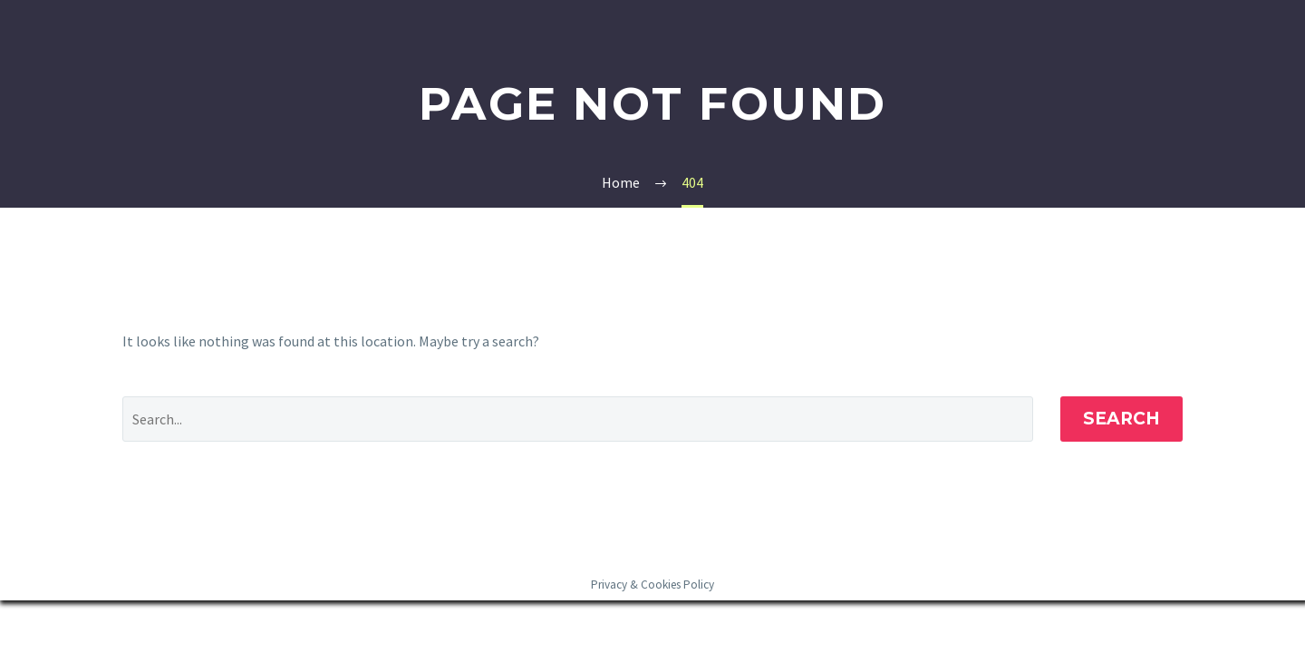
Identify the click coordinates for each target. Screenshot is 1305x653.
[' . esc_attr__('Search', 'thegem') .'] (577, 419)
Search (1121, 418)
